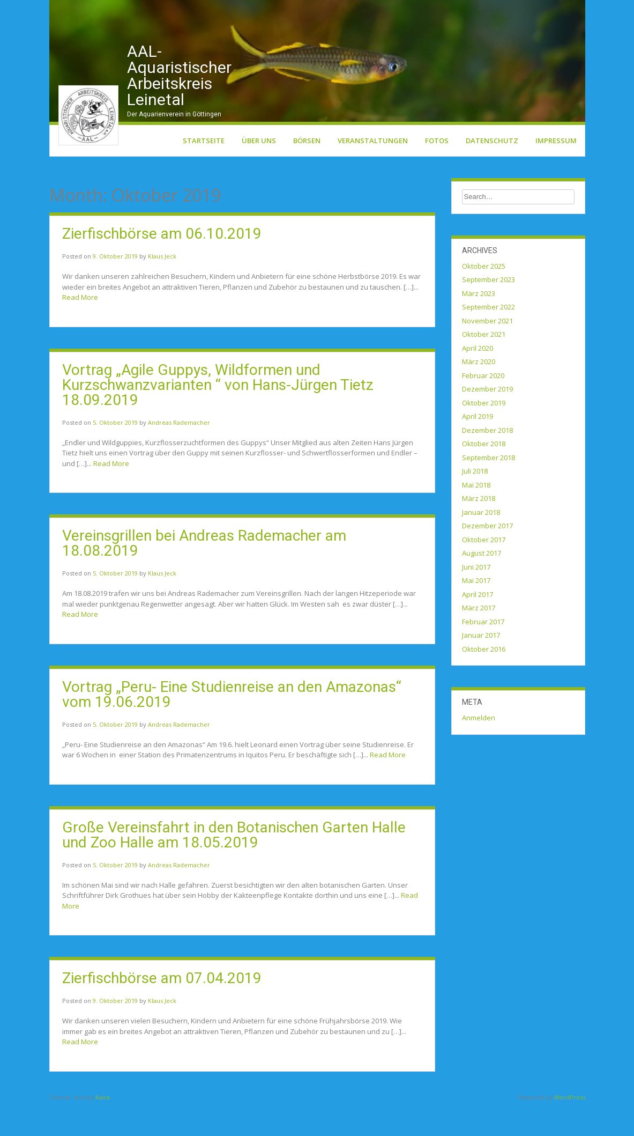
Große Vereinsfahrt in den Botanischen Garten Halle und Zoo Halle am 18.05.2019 (234, 863)
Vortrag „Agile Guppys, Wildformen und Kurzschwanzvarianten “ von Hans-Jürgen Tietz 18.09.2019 (218, 413)
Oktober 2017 (483, 568)
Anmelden (478, 746)
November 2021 (487, 349)
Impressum (556, 169)
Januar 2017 (481, 664)
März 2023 (478, 322)
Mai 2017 (476, 609)
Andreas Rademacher (179, 451)
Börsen (306, 169)
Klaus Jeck (162, 285)
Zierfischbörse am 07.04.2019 (162, 1007)
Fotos (437, 169)
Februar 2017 (483, 650)
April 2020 (477, 376)
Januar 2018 (481, 540)
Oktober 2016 (483, 677)
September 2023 (488, 308)
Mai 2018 (476, 513)
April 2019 (477, 445)
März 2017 (478, 636)
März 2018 (478, 527)
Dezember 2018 (487, 458)
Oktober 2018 (483, 472)
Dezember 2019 (487, 418)
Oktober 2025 (483, 294)
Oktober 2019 (483, 431)
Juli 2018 (475, 500)
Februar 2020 (483, 404)
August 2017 (481, 582)
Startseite (204, 169)
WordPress (569, 1126)
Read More (80, 326)
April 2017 (477, 623)
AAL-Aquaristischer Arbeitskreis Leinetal (179, 103)
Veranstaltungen (373, 169)
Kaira (102, 1126)
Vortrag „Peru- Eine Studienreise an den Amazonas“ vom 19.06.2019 (231, 722)
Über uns (259, 169)
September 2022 (488, 336)
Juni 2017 (476, 595)
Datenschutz (492, 169)
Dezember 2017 (487, 554)
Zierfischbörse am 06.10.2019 (162, 262)
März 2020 (478, 390)
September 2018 (488, 486)
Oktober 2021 (483, 363)
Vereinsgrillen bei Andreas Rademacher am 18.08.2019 (204, 572)
